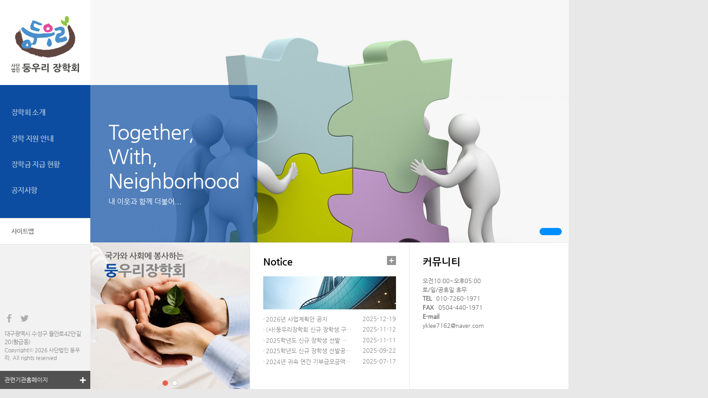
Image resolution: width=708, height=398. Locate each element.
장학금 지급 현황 (35, 164)
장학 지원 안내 (32, 138)
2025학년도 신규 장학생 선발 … (306, 340)
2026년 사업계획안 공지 (296, 319)
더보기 (391, 260)
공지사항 (24, 190)
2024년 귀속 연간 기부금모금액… (308, 361)
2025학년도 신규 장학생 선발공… (308, 350)
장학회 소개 (28, 112)
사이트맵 (22, 231)
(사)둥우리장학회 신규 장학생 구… (309, 329)
